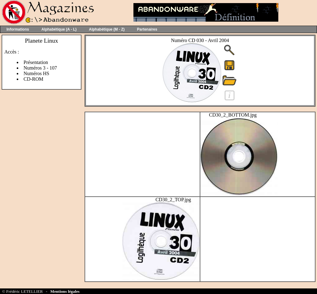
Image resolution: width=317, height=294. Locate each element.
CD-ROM (33, 79)
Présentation (36, 62)
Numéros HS (36, 73)
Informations (18, 29)
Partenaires (147, 29)
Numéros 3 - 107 (40, 67)
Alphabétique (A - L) (59, 29)
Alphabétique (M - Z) (106, 29)
